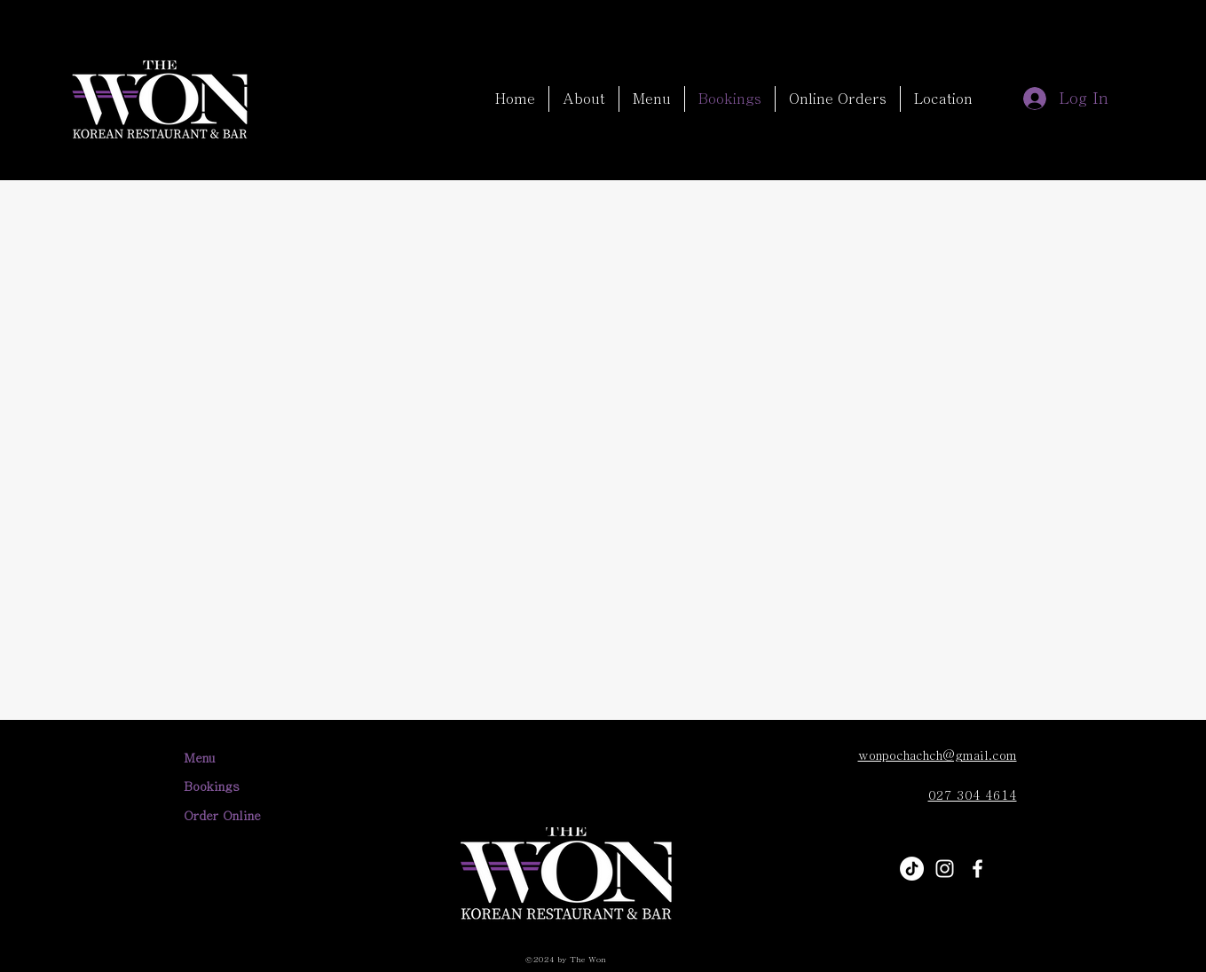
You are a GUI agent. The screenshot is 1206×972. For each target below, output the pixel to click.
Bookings (212, 786)
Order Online (222, 816)
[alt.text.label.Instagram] (945, 869)
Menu (199, 758)
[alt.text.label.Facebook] (977, 869)
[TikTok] (912, 869)
